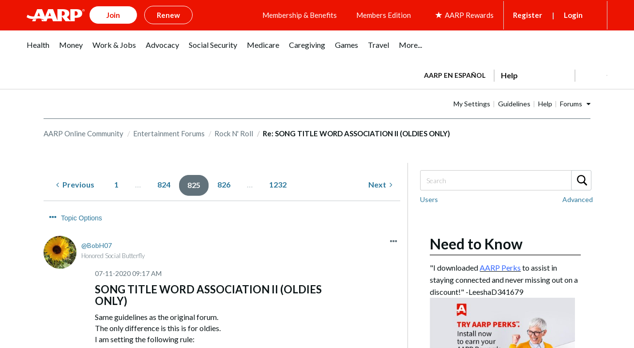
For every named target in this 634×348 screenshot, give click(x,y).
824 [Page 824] (163, 183)
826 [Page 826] (223, 183)
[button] (590, 73)
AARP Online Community (83, 131)
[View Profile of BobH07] (96, 225)
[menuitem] (38, 48)
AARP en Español (454, 73)
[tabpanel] (511, 72)
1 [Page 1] (116, 183)
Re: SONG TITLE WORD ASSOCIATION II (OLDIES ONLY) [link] (356, 131)
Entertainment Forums (169, 131)
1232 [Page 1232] (278, 183)
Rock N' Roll (233, 131)
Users (429, 198)
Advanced (577, 198)
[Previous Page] (75, 183)
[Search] (505, 179)
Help (576, 102)
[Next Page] (380, 183)
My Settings (502, 102)
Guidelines (544, 102)
